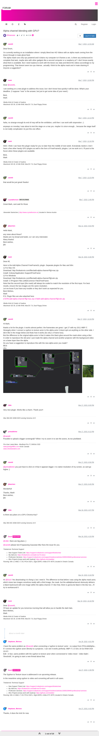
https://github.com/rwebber (45, 559)
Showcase (11, 35)
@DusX (8, 580)
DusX (10, 537)
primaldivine (12, 432)
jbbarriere (11, 226)
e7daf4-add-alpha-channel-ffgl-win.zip (50, 299)
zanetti (10, 44)
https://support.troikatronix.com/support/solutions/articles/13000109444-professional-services (55, 557)
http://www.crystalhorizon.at (28, 212)
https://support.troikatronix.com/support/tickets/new (43, 553)
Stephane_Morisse (15, 642)
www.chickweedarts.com (11, 449)
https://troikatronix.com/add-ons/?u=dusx (31, 555)
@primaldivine (9, 467)
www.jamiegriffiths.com (11, 447)
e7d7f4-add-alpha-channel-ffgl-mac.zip (18, 299)
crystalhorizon (13, 200)
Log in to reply (90, 36)
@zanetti (11, 85)
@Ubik (6, 541)
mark (10, 80)
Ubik (9, 405)
